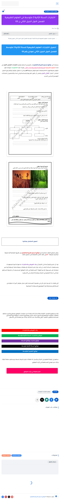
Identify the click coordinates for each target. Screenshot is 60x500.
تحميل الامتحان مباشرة (30, 241)
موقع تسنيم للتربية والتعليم (37, 496)
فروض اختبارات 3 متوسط (51, 11)
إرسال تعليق (52, 462)
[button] (51, 400)
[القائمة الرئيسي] (57, 3)
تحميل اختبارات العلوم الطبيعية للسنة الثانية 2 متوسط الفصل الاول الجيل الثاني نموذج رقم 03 (31, 38)
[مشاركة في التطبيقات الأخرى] (37, 400)
